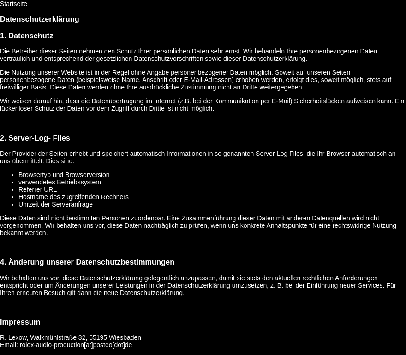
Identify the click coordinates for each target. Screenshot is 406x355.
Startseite (13, 3)
